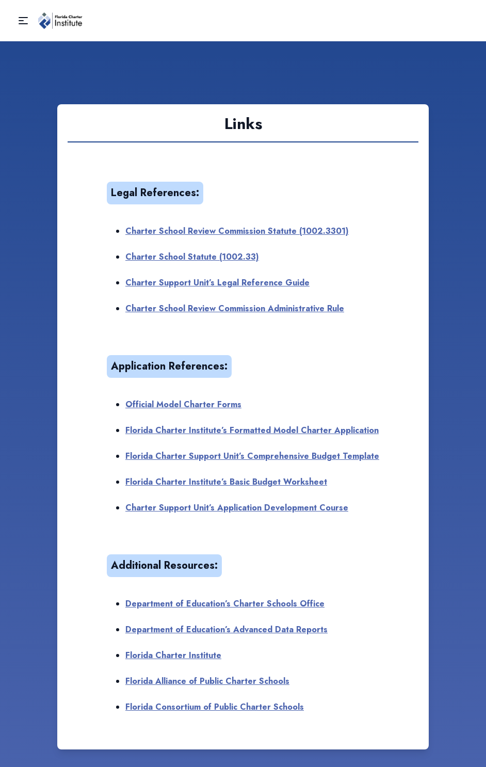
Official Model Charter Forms (183, 404)
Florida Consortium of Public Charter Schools (214, 707)
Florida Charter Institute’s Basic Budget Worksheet (226, 482)
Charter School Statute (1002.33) (192, 257)
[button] (23, 20)
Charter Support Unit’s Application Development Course (236, 508)
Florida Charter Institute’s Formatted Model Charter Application (252, 430)
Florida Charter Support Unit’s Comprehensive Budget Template (252, 456)
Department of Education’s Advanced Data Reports (226, 629)
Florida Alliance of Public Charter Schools (207, 681)
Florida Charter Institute (173, 655)
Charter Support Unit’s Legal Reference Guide (217, 283)
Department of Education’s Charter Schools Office (225, 604)
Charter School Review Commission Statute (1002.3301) (237, 231)
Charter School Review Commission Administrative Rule (234, 308)
